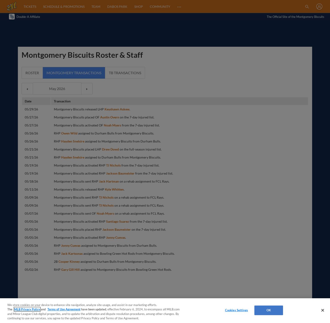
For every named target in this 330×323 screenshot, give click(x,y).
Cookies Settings (236, 310)
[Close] (323, 310)
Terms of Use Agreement (63, 309)
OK (269, 310)
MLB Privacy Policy (27, 309)
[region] (165, 310)
